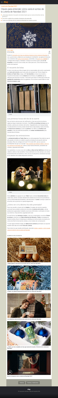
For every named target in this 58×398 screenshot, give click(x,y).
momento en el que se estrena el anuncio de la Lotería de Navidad (29, 55)
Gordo (45, 59)
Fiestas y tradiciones (32, 382)
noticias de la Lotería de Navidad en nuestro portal (22, 20)
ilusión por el (40, 59)
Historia (22, 382)
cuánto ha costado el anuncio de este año (20, 18)
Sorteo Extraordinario (23, 59)
